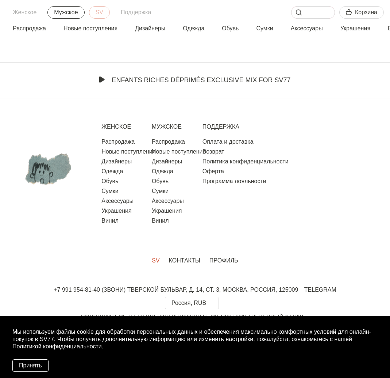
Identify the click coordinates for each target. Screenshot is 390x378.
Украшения (355, 28)
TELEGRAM (320, 290)
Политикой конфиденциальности (57, 346)
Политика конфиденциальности (245, 161)
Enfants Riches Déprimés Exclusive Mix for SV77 (194, 80)
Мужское (66, 12)
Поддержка (136, 12)
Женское (24, 12)
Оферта (213, 171)
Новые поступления (90, 28)
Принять (30, 365)
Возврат (213, 151)
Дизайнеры (150, 28)
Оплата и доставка (228, 142)
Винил (110, 221)
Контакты (184, 260)
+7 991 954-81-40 (77, 290)
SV (99, 12)
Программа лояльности (234, 181)
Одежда (193, 28)
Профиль (223, 260)
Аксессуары (307, 28)
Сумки (264, 28)
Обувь (230, 28)
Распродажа (29, 28)
